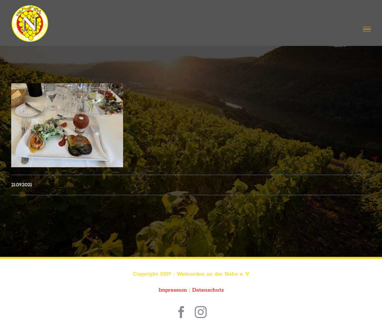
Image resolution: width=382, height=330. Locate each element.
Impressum (173, 290)
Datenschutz (208, 290)
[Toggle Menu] (367, 29)
